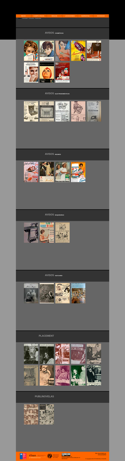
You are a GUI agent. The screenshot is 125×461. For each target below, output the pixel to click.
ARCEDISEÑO (102, 455)
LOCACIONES (70, 16)
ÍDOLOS (54, 16)
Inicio (19, 18)
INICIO (23, 16)
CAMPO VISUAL (38, 16)
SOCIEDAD (101, 16)
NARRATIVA (85, 16)
